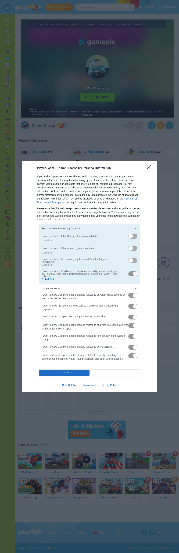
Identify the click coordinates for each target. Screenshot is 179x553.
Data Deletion (69, 385)
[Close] (150, 168)
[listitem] (89, 228)
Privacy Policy (109, 385)
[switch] (132, 236)
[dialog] (89, 276)
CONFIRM (64, 372)
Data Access (89, 385)
